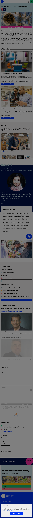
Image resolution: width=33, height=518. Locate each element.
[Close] (30, 506)
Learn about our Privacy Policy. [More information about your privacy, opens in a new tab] (7, 510)
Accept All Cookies (16, 513)
